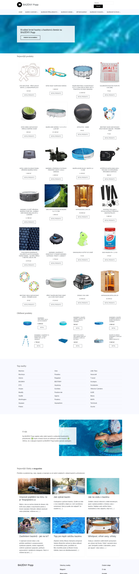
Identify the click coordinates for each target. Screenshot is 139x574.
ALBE (21, 388)
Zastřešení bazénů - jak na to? (34, 524)
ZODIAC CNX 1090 (83, 295)
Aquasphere (23, 395)
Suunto (102, 395)
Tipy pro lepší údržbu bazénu (68, 524)
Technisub (49, 395)
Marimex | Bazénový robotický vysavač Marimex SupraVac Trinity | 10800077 (56, 254)
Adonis (75, 374)
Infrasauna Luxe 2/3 (83, 209)
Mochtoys (103, 371)
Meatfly (75, 384)
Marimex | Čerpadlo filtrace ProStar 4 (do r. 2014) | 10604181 (56, 170)
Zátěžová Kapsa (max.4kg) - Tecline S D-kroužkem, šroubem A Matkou (109, 170)
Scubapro (103, 377)
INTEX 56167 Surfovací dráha (56, 86)
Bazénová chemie (66, 12)
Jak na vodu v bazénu (98, 485)
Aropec (102, 381)
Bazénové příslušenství (49, 12)
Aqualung (49, 381)
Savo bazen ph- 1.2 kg (109, 252)
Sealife (48, 388)
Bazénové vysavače (96, 12)
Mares (102, 388)
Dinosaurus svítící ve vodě (83, 252)
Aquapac (103, 391)
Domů (20, 12)
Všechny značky (65, 553)
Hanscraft (49, 374)
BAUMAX (49, 377)
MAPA (75, 391)
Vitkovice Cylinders (52, 384)
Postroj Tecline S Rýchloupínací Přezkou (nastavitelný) (109, 211)
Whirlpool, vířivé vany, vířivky (102, 524)
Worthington (23, 391)
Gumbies (22, 384)
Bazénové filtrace (113, 12)
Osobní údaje (106, 553)
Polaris (75, 395)
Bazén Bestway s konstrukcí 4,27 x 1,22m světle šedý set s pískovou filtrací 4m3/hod (82, 87)
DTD (20, 381)
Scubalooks (77, 381)
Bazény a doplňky (31, 12)
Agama (75, 388)
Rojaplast (103, 374)
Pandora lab (104, 384)
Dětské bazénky (81, 12)
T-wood (21, 377)
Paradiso (22, 374)
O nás (104, 557)
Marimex (22, 371)
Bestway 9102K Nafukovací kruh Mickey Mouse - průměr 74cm (109, 128)
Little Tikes (76, 371)
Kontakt (104, 561)
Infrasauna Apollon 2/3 (109, 295)
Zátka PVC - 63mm (83, 127)
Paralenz (49, 391)
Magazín (62, 557)
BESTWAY (76, 377)
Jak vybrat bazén (62, 485)
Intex (47, 371)
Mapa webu (63, 561)
